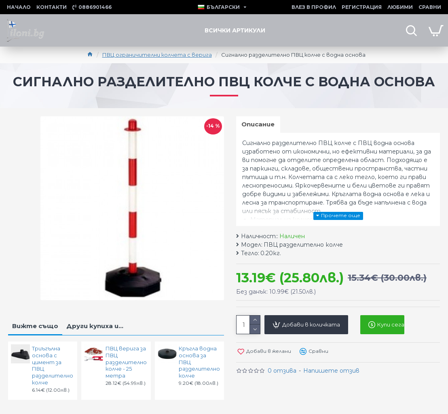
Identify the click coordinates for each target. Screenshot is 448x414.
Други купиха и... (94, 326)
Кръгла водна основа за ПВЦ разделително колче (199, 362)
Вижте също (35, 326)
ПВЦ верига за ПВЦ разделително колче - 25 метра (126, 362)
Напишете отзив (331, 371)
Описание (258, 124)
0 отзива (282, 371)
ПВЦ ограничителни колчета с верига (157, 54)
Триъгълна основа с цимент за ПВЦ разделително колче (52, 365)
